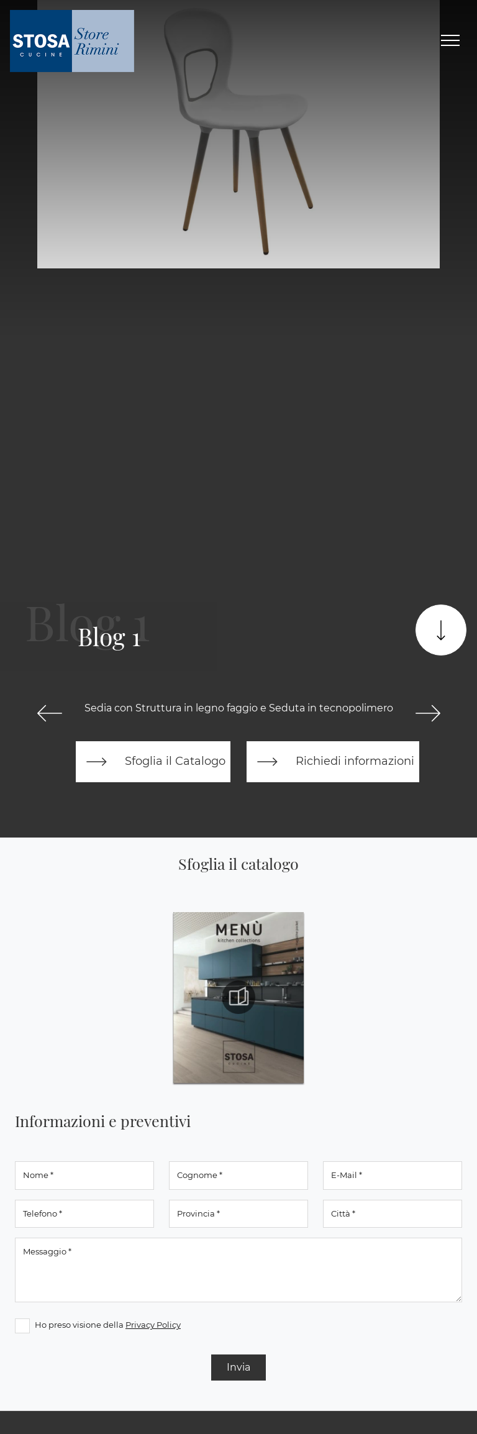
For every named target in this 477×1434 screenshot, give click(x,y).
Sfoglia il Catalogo (153, 761)
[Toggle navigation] (450, 41)
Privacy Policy (153, 1325)
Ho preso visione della (108, 1325)
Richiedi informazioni (333, 761)
